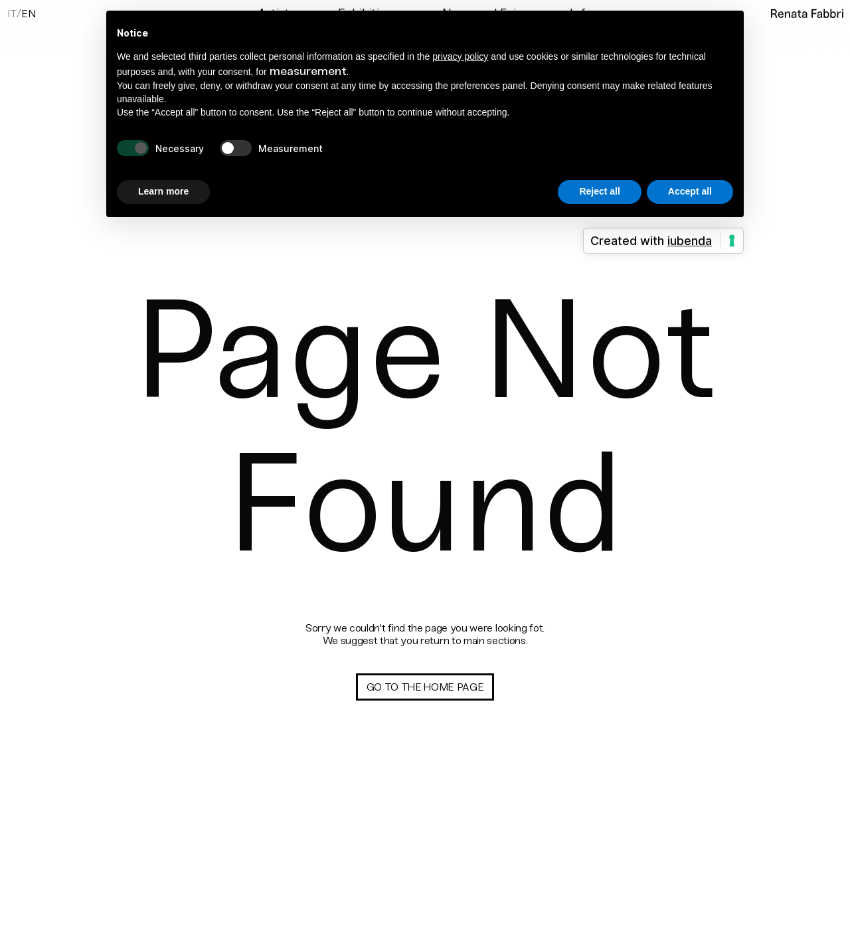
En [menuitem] (28, 14)
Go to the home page (425, 687)
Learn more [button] (163, 191)
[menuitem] (12, 13)
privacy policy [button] (460, 56)
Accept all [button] (690, 191)
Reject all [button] (599, 191)
